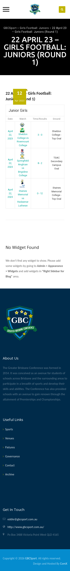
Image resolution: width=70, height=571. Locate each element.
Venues (9, 438)
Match (23, 119)
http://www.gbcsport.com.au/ (25, 527)
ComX (63, 563)
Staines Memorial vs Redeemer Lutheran (22, 193)
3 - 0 (40, 134)
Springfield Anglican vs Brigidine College (23, 163)
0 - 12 (40, 193)
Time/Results (40, 119)
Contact (10, 465)
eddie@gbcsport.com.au (22, 519)
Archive (9, 474)
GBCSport (31, 558)
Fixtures (10, 447)
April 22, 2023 (10, 135)
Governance (12, 456)
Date (10, 119)
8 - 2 (40, 163)
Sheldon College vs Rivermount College (23, 135)
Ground (56, 119)
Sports (9, 429)
